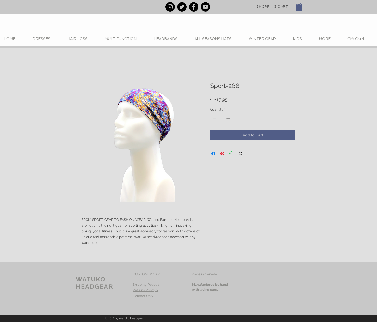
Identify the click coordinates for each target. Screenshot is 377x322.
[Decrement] (214, 118)
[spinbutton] (221, 118)
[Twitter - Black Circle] (182, 7)
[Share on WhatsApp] (231, 153)
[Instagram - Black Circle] (170, 7)
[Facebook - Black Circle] (193, 7)
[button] (299, 7)
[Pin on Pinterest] (222, 153)
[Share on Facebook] (213, 153)
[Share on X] (241, 153)
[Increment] (229, 118)
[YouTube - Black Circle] (205, 7)
